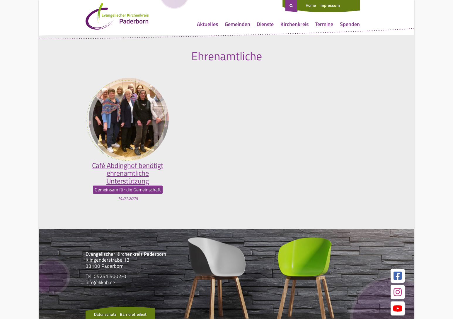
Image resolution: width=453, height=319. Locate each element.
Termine (324, 24)
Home (311, 5)
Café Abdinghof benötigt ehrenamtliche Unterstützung (127, 173)
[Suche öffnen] (291, 6)
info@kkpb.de (100, 282)
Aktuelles (207, 24)
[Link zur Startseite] (117, 17)
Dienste (265, 24)
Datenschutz (105, 314)
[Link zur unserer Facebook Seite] (398, 276)
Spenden (350, 24)
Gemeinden (237, 24)
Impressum (329, 5)
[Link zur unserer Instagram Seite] (398, 292)
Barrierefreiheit (133, 314)
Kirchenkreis (294, 24)
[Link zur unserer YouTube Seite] (398, 308)
